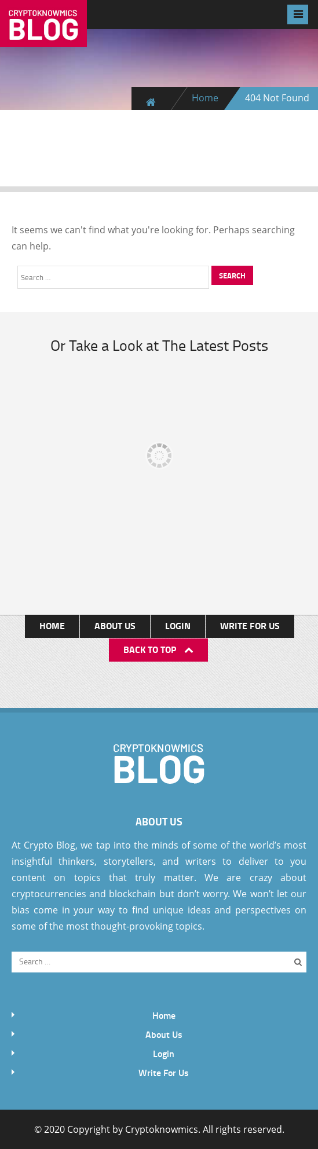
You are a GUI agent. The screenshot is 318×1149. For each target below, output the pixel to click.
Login (178, 625)
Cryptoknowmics (161, 1129)
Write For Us (250, 625)
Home (205, 97)
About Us (115, 625)
